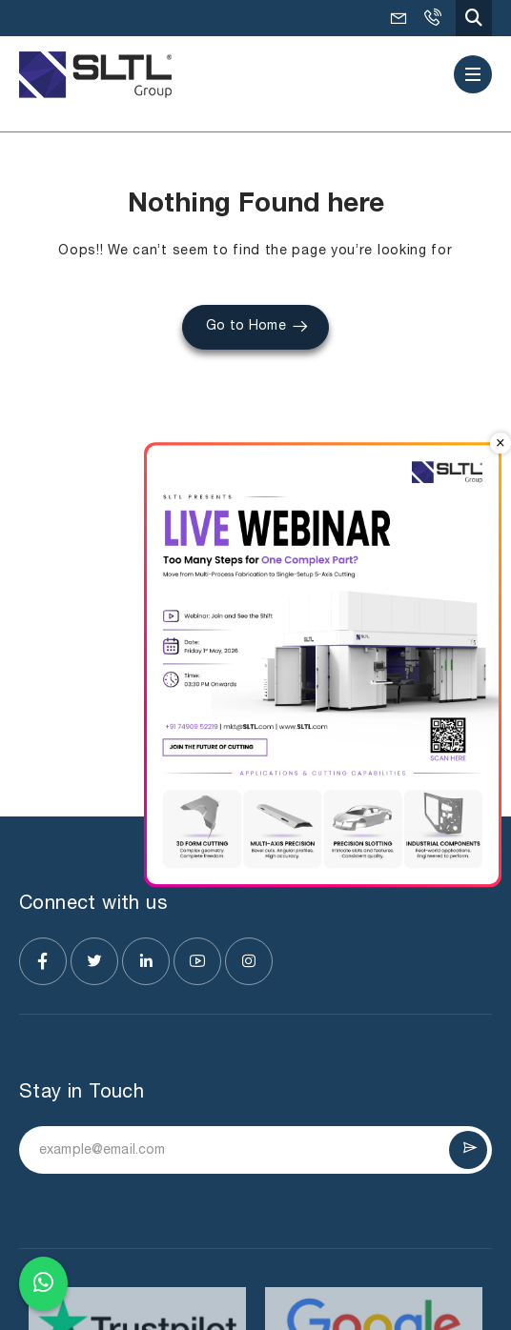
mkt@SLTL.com (398, 18)
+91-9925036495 (431, 18)
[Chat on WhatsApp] (43, 1280)
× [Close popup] (500, 443)
